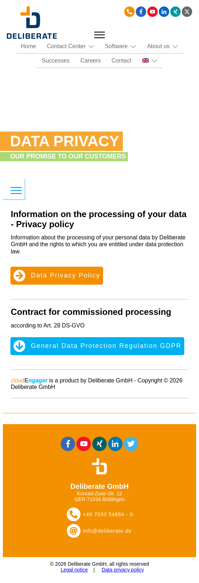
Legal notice (74, 570)
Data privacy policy (123, 570)
